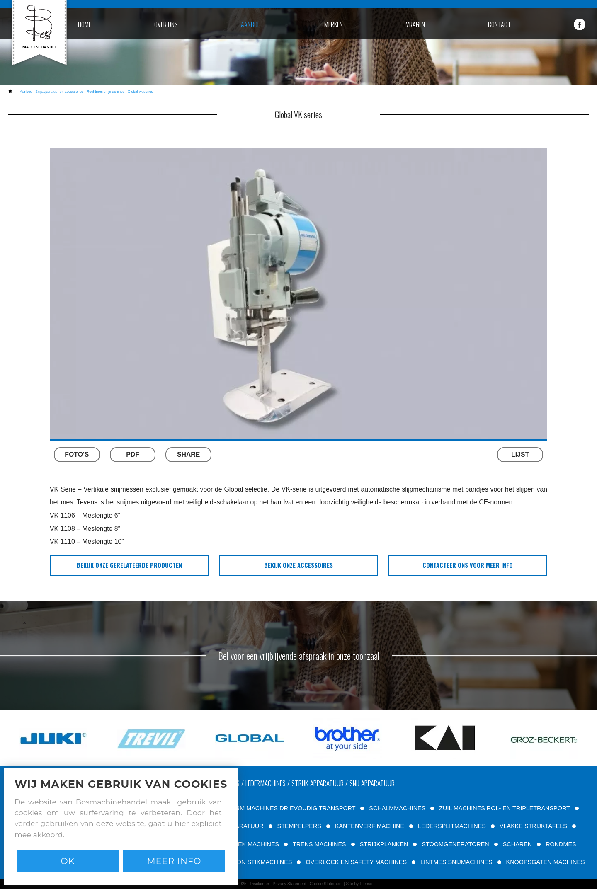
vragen (415, 24)
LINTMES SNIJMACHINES (456, 862)
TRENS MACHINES (319, 844)
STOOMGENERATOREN (455, 844)
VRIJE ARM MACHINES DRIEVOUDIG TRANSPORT (284, 808)
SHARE (188, 454)
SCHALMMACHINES (397, 808)
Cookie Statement (326, 884)
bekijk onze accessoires (298, 565)
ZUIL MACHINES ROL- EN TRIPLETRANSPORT (504, 808)
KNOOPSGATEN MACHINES (545, 862)
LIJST (520, 454)
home (84, 24)
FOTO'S (77, 454)
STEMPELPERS (299, 826)
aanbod (251, 24)
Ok (68, 861)
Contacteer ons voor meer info (467, 565)
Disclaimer (259, 884)
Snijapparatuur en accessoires (59, 92)
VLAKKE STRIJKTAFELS (533, 826)
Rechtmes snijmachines (105, 92)
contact (499, 24)
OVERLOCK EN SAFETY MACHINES (356, 862)
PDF (132, 454)
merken (333, 24)
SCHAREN (517, 844)
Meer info (174, 861)
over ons (166, 24)
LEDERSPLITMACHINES (452, 826)
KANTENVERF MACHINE (369, 826)
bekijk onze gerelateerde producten (129, 565)
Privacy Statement (289, 884)
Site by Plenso (359, 884)
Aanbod (26, 92)
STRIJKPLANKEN (384, 844)
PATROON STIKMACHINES (254, 862)
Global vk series (140, 92)
